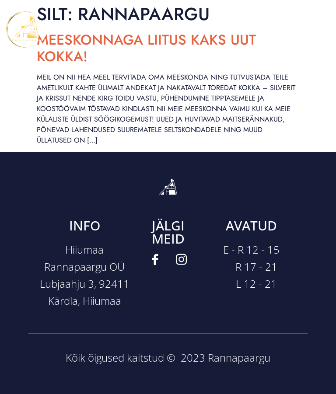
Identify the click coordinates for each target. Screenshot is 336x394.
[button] (168, 29)
